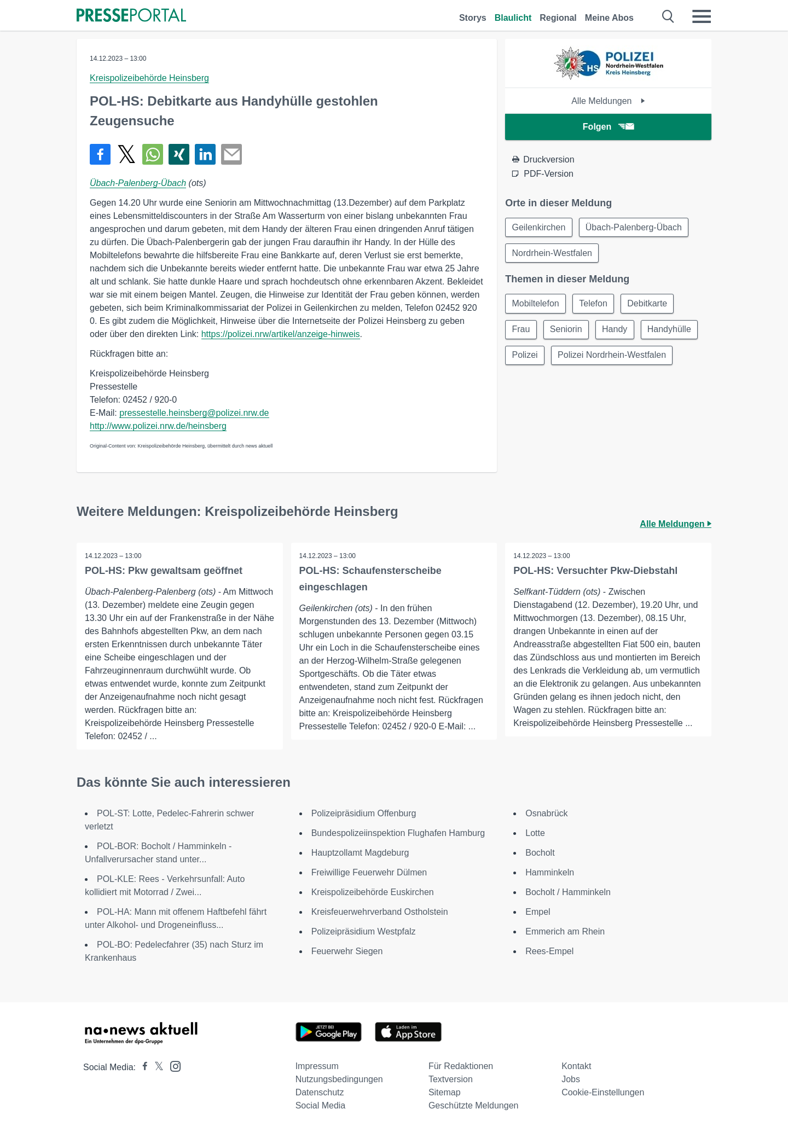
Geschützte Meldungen (473, 1105)
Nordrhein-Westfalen (552, 253)
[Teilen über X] (126, 154)
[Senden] (231, 154)
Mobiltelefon (535, 304)
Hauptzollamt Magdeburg (360, 852)
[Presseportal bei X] (156, 1067)
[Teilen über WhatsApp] (152, 154)
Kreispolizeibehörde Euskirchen (372, 892)
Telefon (595, 304)
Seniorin (567, 330)
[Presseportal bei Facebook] (142, 1067)
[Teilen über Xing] (179, 154)
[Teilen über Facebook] (100, 154)
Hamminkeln (549, 872)
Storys (472, 17)
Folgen (608, 126)
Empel (537, 911)
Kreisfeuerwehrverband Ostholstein (379, 911)
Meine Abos (609, 17)
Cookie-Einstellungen (602, 1092)
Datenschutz (320, 1092)
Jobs (570, 1079)
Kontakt (576, 1066)
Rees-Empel (549, 951)
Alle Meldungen (608, 101)
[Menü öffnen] (701, 16)
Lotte (535, 833)
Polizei (525, 357)
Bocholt (539, 852)
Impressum (317, 1066)
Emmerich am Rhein (565, 931)
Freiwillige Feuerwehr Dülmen (369, 872)
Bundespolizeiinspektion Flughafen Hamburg (398, 833)
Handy (616, 330)
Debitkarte (649, 304)
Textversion (450, 1079)
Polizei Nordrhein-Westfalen (613, 357)
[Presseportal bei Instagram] (172, 1065)
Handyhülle (672, 330)
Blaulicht (513, 17)
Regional (558, 17)
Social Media (321, 1105)
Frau (521, 330)
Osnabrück (546, 813)
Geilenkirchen (539, 227)
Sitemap (444, 1092)
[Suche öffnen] (668, 16)
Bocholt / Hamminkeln (568, 892)
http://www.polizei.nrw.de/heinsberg (158, 426)
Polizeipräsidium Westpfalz (363, 931)
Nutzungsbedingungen (339, 1079)
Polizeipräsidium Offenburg (363, 813)
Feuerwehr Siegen (347, 951)
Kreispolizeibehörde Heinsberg (149, 78)
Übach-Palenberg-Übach (138, 183)
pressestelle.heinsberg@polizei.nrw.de (194, 412)
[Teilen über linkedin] (205, 154)
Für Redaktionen (460, 1066)
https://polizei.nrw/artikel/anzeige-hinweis (280, 334)
